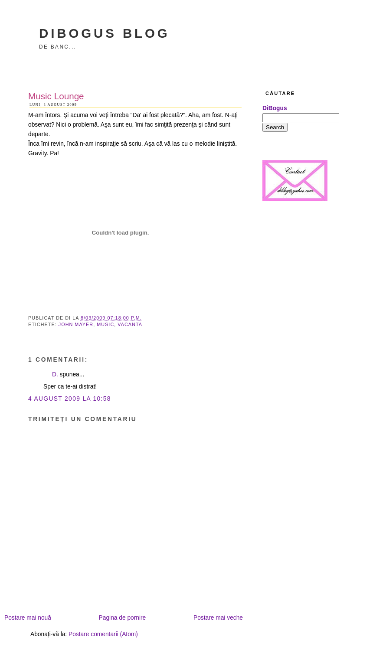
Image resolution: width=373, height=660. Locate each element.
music (105, 324)
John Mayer (76, 324)
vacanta (130, 324)
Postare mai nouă (27, 617)
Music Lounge (56, 96)
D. (55, 374)
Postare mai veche (218, 617)
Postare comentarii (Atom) (103, 634)
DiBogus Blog (104, 33)
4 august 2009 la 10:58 (69, 398)
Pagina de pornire (122, 617)
